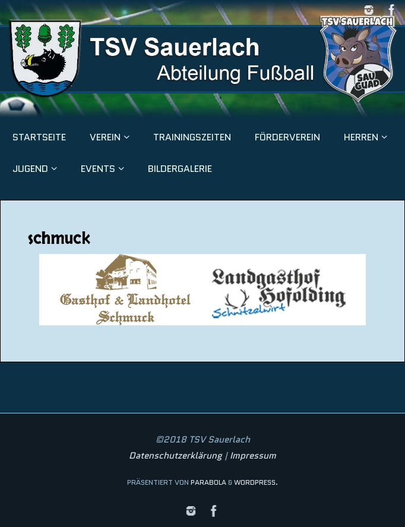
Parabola (208, 482)
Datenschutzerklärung (175, 455)
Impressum (253, 455)
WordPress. (256, 482)
